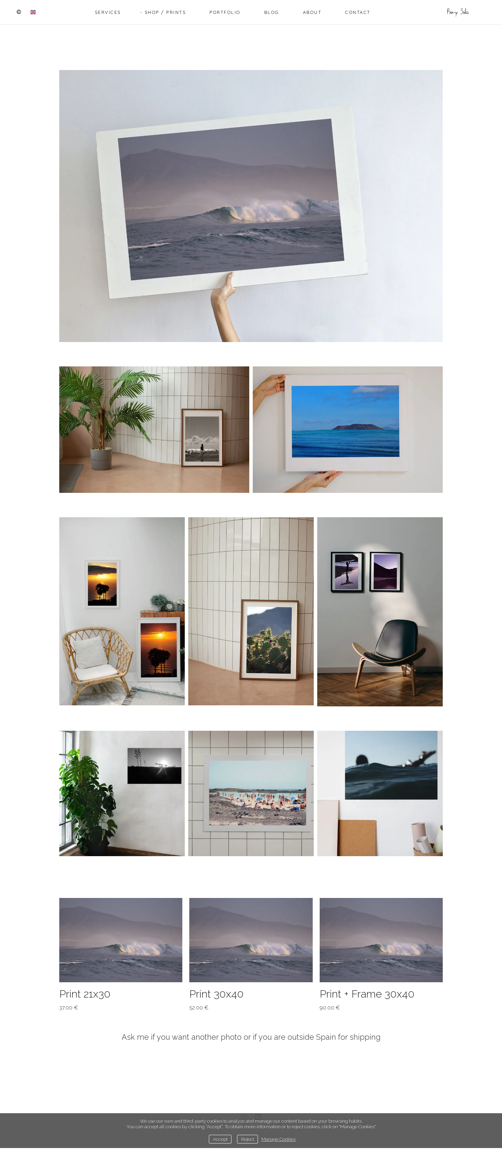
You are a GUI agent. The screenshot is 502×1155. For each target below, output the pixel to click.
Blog (271, 12)
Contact (358, 12)
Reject (247, 1139)
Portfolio (225, 12)
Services (108, 12)
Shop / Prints (165, 12)
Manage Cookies (278, 1139)
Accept (220, 1139)
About (312, 12)
